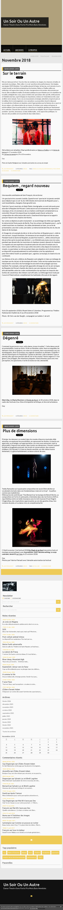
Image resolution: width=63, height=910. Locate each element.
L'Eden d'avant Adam (11, 689)
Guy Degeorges (8, 764)
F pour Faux (7, 682)
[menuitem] (7, 48)
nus (4, 852)
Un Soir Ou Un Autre (21, 21)
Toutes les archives (9, 731)
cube (37, 566)
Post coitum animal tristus (13, 637)
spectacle (55, 852)
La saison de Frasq (10, 652)
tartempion (7, 823)
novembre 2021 (7, 728)
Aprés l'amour (16, 793)
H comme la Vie (8, 674)
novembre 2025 (7, 707)
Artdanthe (46, 852)
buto (34, 566)
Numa (4, 815)
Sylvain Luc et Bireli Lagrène (26, 779)
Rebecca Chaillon (43, 150)
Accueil (6, 50)
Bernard (5, 786)
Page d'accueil (44, 56)
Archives (19, 50)
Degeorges (6, 779)
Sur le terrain (14, 73)
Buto (30, 852)
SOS (4, 629)
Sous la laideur (19, 830)
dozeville (6, 771)
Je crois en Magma (10, 622)
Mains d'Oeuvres (14, 852)
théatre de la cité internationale (14, 857)
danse (24, 852)
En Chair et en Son (36, 550)
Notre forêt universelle (12, 644)
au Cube (19, 554)
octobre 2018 (34, 56)
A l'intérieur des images (20, 815)
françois (5, 808)
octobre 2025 (7, 710)
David (4, 793)
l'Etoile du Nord (32, 400)
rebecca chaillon (38, 168)
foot (54, 168)
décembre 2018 (56, 56)
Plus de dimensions (20, 431)
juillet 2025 (6, 716)
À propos (32, 50)
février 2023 (6, 722)
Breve (25, 168)
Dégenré (10, 338)
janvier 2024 (6, 719)
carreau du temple (10, 154)
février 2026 (6, 701)
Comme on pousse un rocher (26, 823)
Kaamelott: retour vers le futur (15, 667)
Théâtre (37, 852)
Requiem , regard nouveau (26, 185)
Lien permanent (8, 168)
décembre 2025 (7, 704)
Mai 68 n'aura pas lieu (27, 801)
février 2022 (6, 725)
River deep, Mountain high (13, 659)
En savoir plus (34, 908)
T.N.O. (40, 857)
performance (48, 168)
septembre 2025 (8, 713)
